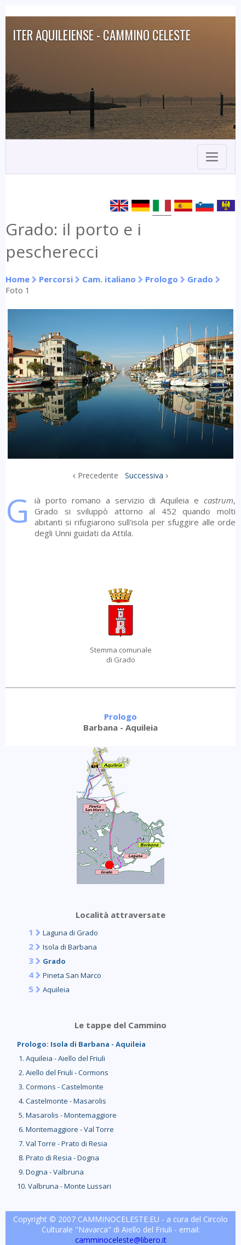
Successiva (144, 475)
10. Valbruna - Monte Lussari (64, 1186)
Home (17, 279)
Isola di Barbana (70, 947)
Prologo (161, 279)
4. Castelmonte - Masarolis (61, 1101)
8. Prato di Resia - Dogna (58, 1158)
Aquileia (56, 989)
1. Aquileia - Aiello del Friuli (61, 1058)
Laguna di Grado (70, 933)
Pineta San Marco (72, 975)
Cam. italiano (109, 279)
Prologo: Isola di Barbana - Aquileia (81, 1044)
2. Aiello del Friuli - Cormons (62, 1072)
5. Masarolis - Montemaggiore (67, 1115)
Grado (200, 279)
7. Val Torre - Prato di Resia (62, 1143)
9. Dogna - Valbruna (50, 1172)
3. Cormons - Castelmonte (60, 1087)
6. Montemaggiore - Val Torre (65, 1129)
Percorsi (56, 279)
